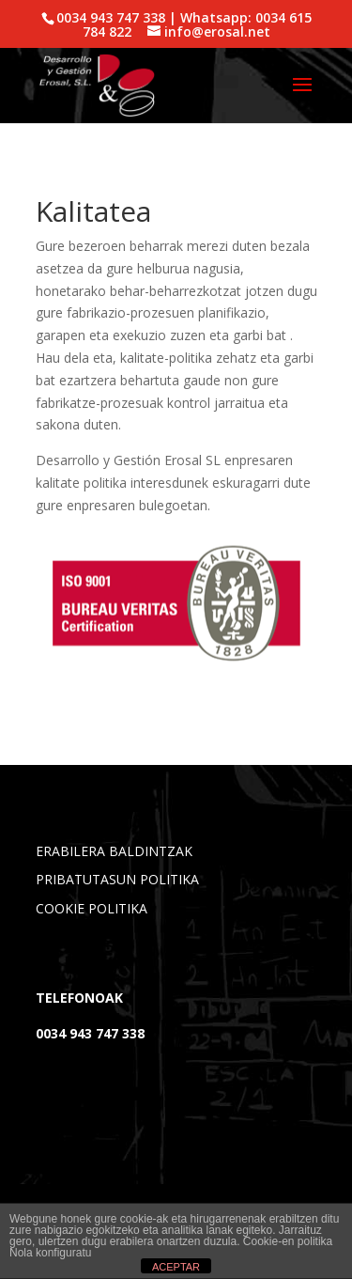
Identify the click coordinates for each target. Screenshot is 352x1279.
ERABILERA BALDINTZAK (114, 851)
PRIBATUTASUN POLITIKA (117, 879)
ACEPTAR (176, 1266)
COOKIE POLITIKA (91, 908)
